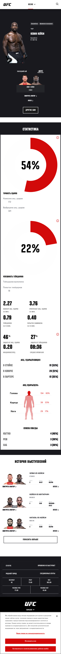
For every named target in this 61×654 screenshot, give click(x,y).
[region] (30, 633)
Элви (32, 474)
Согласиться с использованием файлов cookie (30, 649)
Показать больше (30, 539)
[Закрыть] (57, 616)
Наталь (33, 518)
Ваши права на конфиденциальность (30, 633)
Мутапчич (44, 495)
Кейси (41, 474)
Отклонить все (30, 641)
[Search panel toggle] (57, 4)
